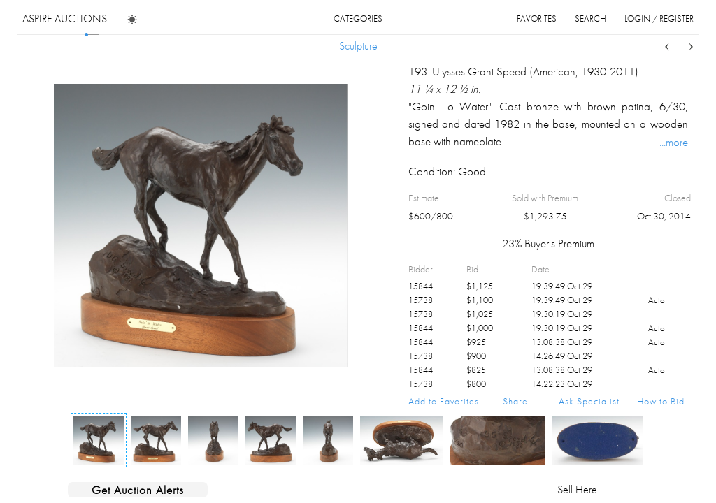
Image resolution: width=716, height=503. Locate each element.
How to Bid (661, 401)
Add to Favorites (443, 401)
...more (673, 142)
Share (515, 401)
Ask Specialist (589, 401)
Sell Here (577, 489)
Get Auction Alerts (138, 489)
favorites (537, 18)
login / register (659, 18)
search (590, 18)
